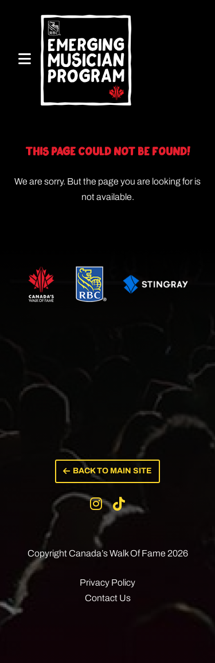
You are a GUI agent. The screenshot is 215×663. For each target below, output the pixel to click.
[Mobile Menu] (24, 59)
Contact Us (108, 598)
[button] (107, 471)
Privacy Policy (107, 582)
